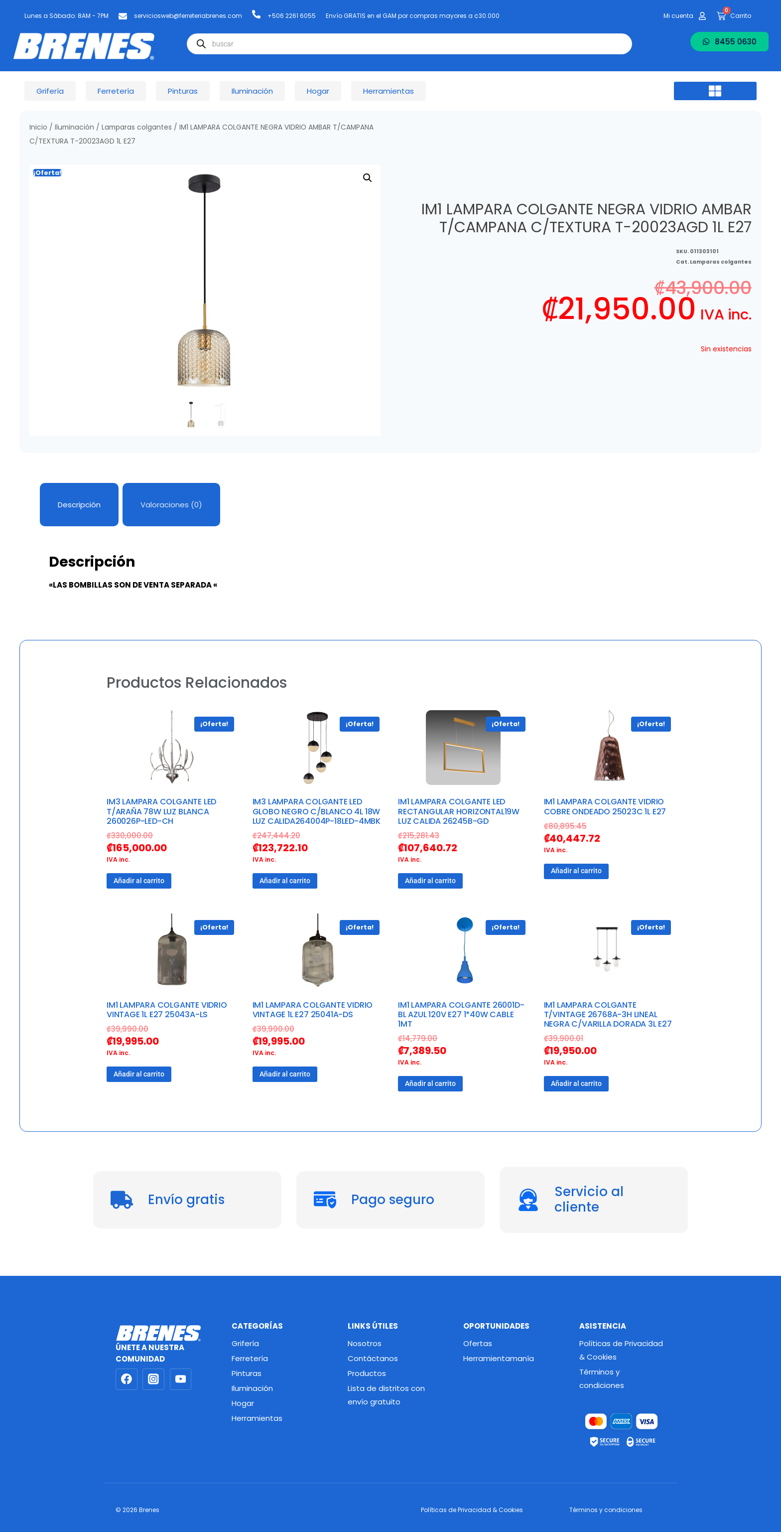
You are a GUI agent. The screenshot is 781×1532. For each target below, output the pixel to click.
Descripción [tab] (79, 504)
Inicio (38, 127)
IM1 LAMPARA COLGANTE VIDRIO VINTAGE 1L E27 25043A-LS (167, 1009)
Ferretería (250, 1358)
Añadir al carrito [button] (139, 881)
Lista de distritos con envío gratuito (386, 1395)
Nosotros (365, 1343)
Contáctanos (373, 1358)
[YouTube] (181, 1379)
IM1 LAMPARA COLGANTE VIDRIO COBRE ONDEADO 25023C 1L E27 (605, 806)
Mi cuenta (678, 15)
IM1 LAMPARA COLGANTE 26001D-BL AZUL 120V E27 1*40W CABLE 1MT (461, 1014)
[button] (715, 91)
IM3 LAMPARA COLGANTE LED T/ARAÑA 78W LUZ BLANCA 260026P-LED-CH (161, 811)
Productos (367, 1373)
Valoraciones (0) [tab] (171, 504)
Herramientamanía (498, 1358)
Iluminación (74, 127)
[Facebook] (126, 1379)
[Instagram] (153, 1379)
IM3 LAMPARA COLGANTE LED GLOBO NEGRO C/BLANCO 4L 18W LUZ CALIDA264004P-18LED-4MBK (317, 811)
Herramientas (257, 1418)
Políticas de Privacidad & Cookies (621, 1350)
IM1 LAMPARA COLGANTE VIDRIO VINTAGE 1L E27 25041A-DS (313, 1009)
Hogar (243, 1403)
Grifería (245, 1343)
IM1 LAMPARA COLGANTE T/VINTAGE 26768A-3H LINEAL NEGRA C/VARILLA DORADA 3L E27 (608, 1014)
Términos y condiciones (601, 1378)
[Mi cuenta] (702, 16)
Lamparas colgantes (137, 127)
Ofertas (477, 1343)
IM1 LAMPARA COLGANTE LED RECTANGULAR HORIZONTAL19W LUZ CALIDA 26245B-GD (459, 811)
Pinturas (246, 1373)
